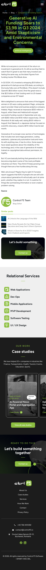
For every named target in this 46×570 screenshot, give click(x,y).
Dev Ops (15, 296)
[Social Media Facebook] (21, 543)
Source (4, 191)
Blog (13, 13)
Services (23, 499)
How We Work (23, 503)
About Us (23, 490)
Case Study (16, 412)
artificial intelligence (23, 50)
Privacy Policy (23, 512)
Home (5, 13)
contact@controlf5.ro (23, 530)
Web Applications (20, 289)
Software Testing (19, 318)
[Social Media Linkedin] (25, 543)
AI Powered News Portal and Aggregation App (22, 404)
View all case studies (23, 425)
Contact (23, 508)
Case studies (23, 495)
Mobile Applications (21, 303)
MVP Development (20, 311)
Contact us (23, 253)
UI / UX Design (18, 325)
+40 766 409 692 (23, 525)
